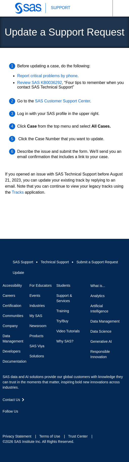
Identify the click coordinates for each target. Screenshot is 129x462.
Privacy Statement (17, 436)
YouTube (32, 420)
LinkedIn (23, 420)
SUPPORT (60, 8)
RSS (41, 420)
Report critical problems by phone (47, 76)
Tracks (18, 192)
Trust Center (78, 436)
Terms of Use (49, 436)
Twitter (14, 420)
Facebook (5, 420)
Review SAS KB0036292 (39, 82)
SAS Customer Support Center (62, 101)
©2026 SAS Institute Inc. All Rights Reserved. (38, 442)
